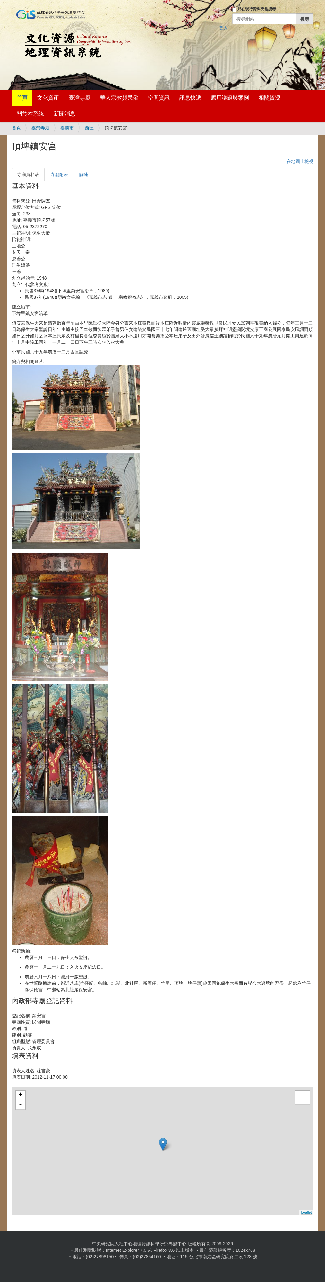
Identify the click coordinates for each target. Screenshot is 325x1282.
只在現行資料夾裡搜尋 (256, 9)
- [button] (20, 1105)
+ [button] (20, 1095)
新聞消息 (64, 114)
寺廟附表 (59, 174)
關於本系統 (30, 114)
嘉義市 (67, 127)
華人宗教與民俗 (119, 98)
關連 (83, 174)
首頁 (22, 98)
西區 (89, 127)
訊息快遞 (190, 98)
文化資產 (48, 98)
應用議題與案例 (230, 98)
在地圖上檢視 (300, 161)
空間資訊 (159, 98)
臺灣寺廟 (79, 98)
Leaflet (306, 1212)
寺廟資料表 (28, 174)
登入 (223, 28)
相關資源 (269, 98)
